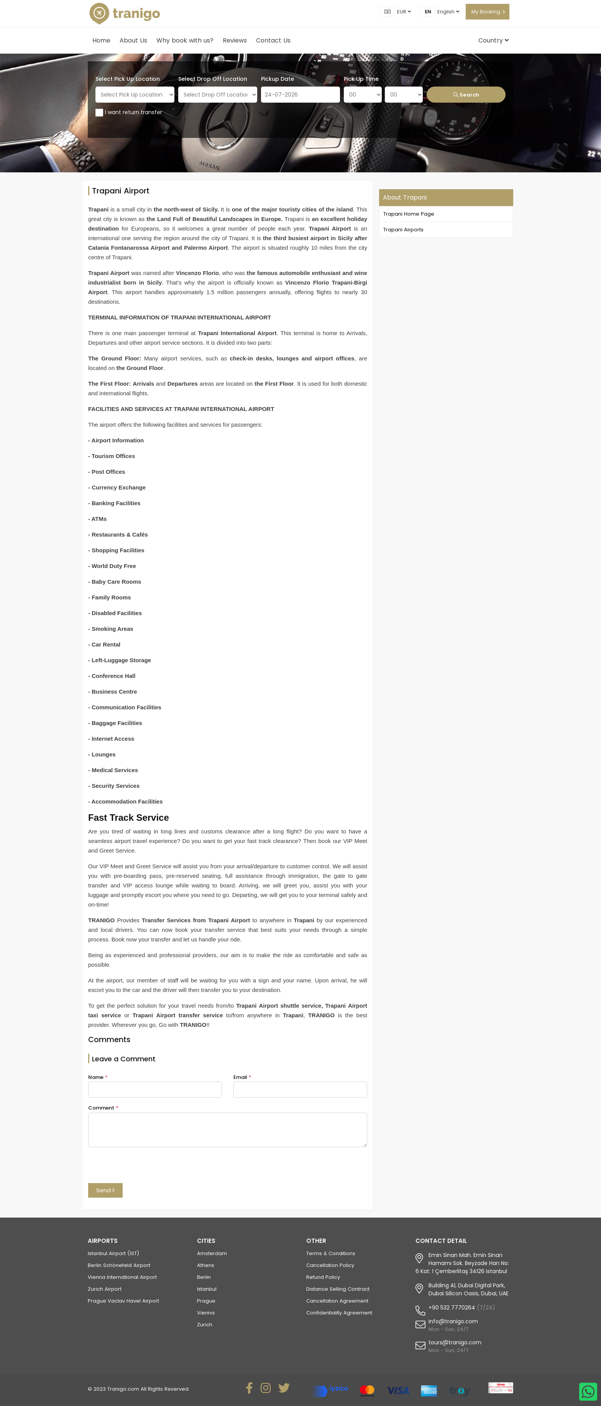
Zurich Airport (105, 1289)
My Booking (485, 11)
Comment (103, 1107)
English (448, 11)
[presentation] (146, 1168)
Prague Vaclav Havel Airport (123, 1301)
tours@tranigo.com (455, 1342)
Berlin (204, 1277)
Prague (206, 1301)
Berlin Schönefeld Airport (119, 1265)
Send (105, 1190)
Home (101, 40)
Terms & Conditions (330, 1253)
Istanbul (207, 1289)
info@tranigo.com (453, 1321)
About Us (133, 40)
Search (466, 94)
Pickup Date (277, 79)
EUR (404, 11)
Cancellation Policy (330, 1265)
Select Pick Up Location (127, 79)
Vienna (206, 1312)
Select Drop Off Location (212, 79)
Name (98, 1077)
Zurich (204, 1324)
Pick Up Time (361, 79)
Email (242, 1077)
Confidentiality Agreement (339, 1312)
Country (493, 40)
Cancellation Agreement (337, 1301)
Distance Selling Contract (337, 1289)
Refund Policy (323, 1277)
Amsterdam (212, 1253)
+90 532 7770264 (452, 1307)
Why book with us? (184, 40)
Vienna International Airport (122, 1277)
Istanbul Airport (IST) (113, 1253)
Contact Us (273, 40)
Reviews (235, 40)
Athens (205, 1265)
